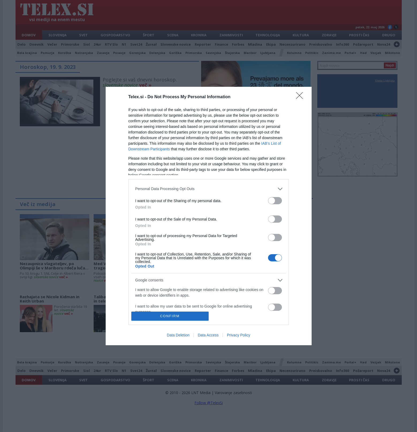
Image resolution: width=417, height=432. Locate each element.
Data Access (208, 335)
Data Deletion (178, 335)
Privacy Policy (238, 335)
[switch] (275, 200)
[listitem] (208, 189)
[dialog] (209, 216)
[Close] (301, 97)
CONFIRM (170, 316)
